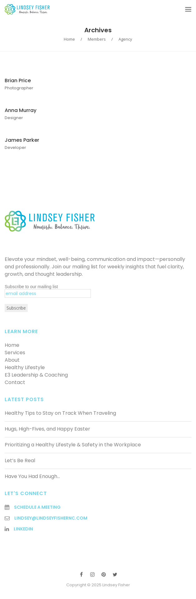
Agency (125, 39)
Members (97, 39)
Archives (98, 30)
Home (69, 39)
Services (15, 352)
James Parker (22, 140)
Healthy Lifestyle (25, 367)
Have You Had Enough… (32, 476)
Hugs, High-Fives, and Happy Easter (47, 428)
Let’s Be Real (20, 460)
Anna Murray (20, 110)
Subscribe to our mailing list (31, 286)
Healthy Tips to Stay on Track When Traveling (60, 413)
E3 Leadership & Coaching (36, 374)
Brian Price (18, 80)
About (12, 360)
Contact (15, 382)
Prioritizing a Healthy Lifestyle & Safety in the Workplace (73, 444)
